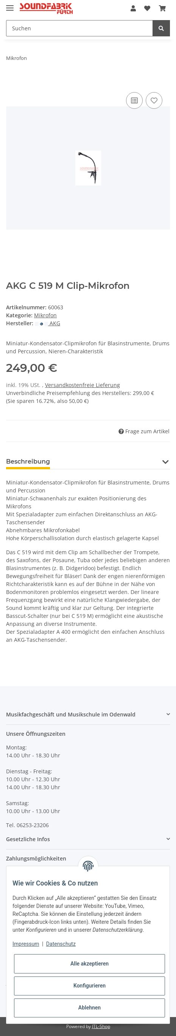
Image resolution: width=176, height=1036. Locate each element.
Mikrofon (45, 315)
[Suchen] (79, 28)
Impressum (25, 944)
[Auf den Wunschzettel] (154, 100)
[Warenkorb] (162, 8)
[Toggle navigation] (10, 4)
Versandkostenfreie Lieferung (82, 385)
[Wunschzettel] (147, 8)
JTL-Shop (101, 1026)
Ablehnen (89, 1008)
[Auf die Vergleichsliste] (134, 100)
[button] (133, 8)
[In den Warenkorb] (12, 82)
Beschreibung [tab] (28, 461)
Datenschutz (61, 944)
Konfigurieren (89, 986)
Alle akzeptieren (89, 964)
